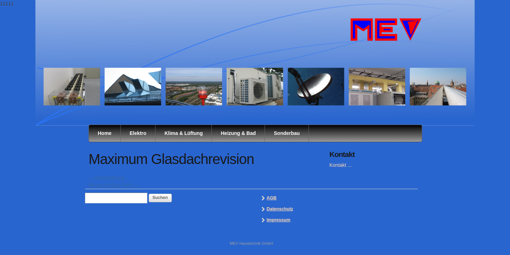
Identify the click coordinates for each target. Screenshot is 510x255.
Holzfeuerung (106, 177)
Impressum (278, 219)
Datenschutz (280, 208)
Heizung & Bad (238, 133)
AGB (272, 198)
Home (105, 133)
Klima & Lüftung (183, 133)
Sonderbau (287, 133)
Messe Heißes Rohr (114, 185)
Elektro (138, 133)
